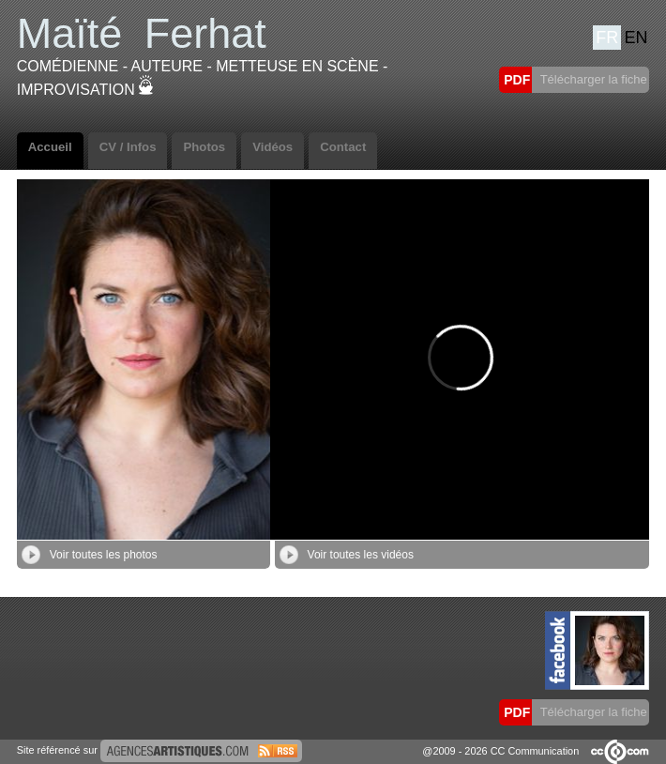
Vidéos (272, 147)
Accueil (50, 147)
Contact (343, 147)
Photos (204, 147)
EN (636, 37)
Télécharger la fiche (592, 79)
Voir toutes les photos (90, 554)
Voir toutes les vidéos (347, 554)
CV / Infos (128, 147)
